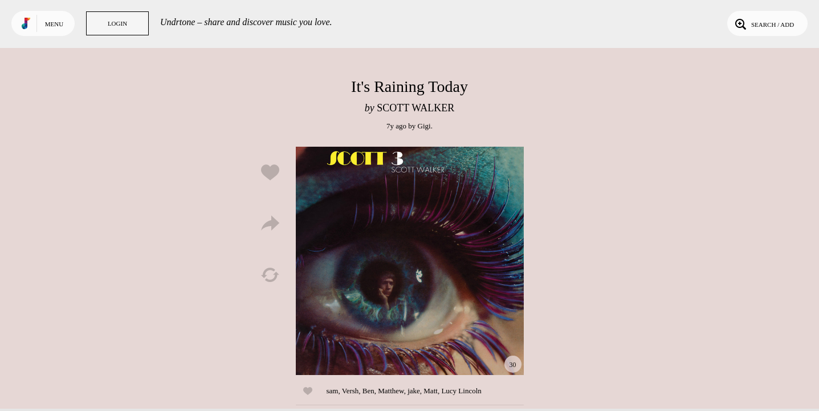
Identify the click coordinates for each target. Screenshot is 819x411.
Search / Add (763, 23)
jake (414, 390)
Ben (368, 390)
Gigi (424, 126)
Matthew (391, 390)
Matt (430, 390)
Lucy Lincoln (461, 390)
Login (117, 23)
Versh (350, 390)
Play (410, 261)
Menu (54, 24)
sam (333, 390)
